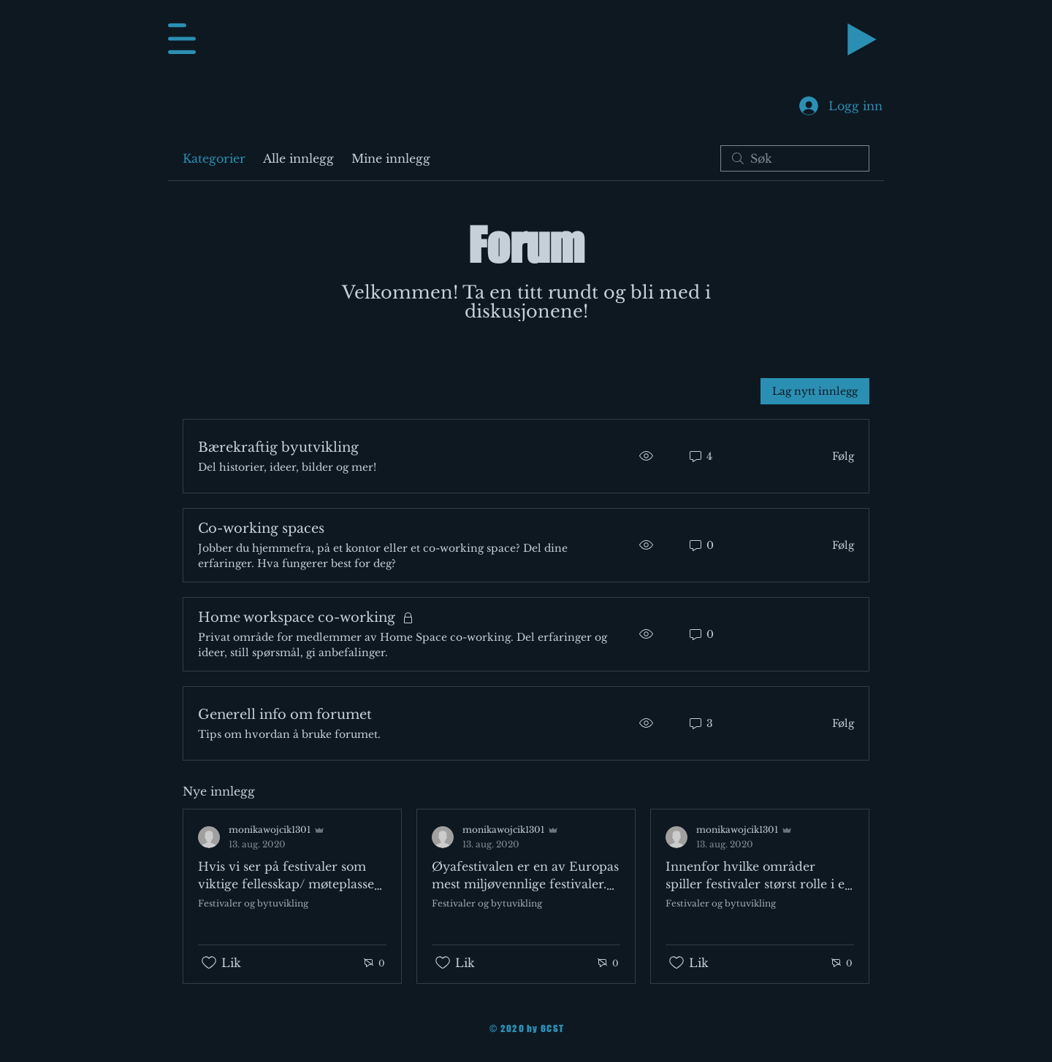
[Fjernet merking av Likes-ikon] (208, 962)
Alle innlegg (298, 158)
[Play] (862, 39)
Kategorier (214, 158)
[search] (794, 158)
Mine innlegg (390, 158)
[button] (182, 38)
